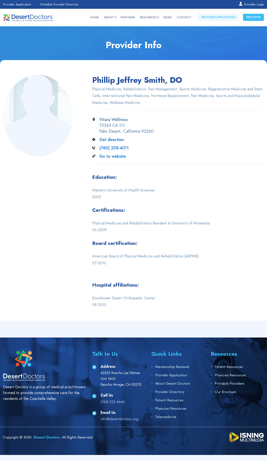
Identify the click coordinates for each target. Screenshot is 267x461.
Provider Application (17, 4)
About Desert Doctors (172, 383)
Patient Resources (169, 400)
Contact (184, 17)
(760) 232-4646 (113, 401)
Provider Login (251, 4)
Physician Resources (170, 408)
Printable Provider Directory (59, 4)
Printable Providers (229, 383)
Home (94, 17)
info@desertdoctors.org (119, 418)
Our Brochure (225, 391)
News (167, 17)
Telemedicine (165, 416)
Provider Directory (169, 391)
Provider (253, 17)
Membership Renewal (172, 366)
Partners (128, 17)
